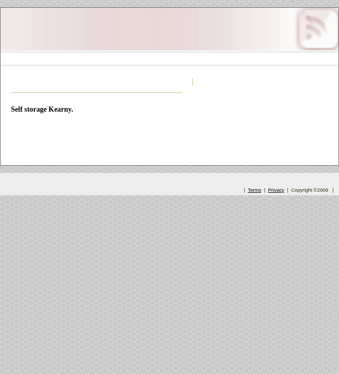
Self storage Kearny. (42, 109)
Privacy (276, 190)
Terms (255, 190)
